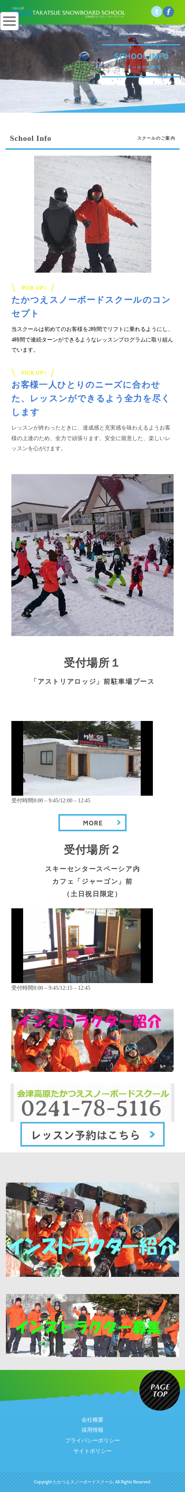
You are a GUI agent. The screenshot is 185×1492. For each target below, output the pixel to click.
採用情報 (92, 1430)
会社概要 (92, 1420)
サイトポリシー (92, 1451)
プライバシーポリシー (92, 1440)
